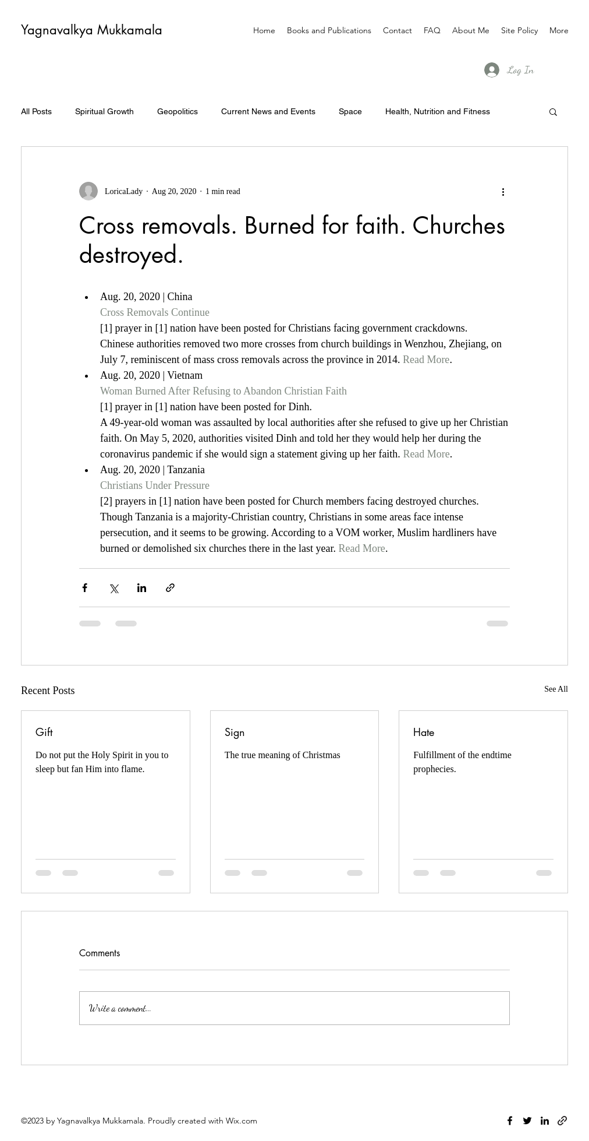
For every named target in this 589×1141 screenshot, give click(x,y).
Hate (423, 732)
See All (556, 689)
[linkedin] (545, 1120)
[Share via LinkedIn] (141, 587)
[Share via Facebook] (84, 587)
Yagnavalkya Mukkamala (91, 30)
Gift (44, 732)
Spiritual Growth (104, 111)
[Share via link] (170, 587)
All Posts (36, 111)
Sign (235, 732)
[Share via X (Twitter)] (113, 587)
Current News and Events (268, 111)
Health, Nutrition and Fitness (437, 111)
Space (350, 111)
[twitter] (527, 1120)
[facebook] (510, 1120)
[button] (553, 111)
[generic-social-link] (562, 1120)
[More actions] (503, 191)
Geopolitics (177, 111)
